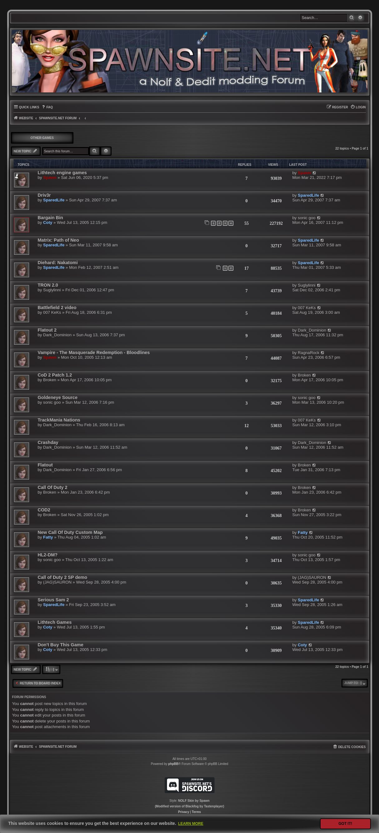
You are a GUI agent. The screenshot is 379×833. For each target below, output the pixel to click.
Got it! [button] (345, 823)
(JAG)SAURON (57, 582)
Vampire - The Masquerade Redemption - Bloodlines (94, 352)
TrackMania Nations (59, 419)
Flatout (45, 464)
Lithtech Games (55, 622)
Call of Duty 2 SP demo (62, 577)
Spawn (50, 177)
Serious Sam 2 (53, 599)
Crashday (48, 442)
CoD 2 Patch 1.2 (55, 374)
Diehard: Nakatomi (58, 262)
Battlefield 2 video (57, 307)
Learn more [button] (190, 823)
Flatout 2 (47, 330)
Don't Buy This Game (60, 644)
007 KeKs (52, 312)
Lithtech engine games (62, 172)
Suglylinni (52, 290)
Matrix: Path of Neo (58, 240)
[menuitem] (47, 107)
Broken (49, 379)
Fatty (48, 537)
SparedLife (53, 200)
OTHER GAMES (42, 138)
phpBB (173, 764)
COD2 (44, 509)
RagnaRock (308, 352)
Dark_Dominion (57, 335)
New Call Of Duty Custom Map (70, 532)
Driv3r (44, 195)
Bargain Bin (50, 217)
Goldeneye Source (57, 397)
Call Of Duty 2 (52, 487)
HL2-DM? (48, 554)
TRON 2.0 (48, 285)
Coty (47, 222)
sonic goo (306, 217)
